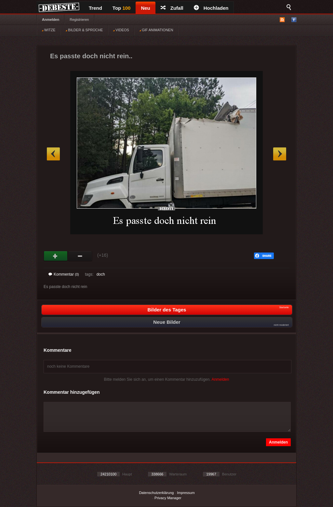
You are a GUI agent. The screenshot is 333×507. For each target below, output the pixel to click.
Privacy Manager (167, 498)
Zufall (172, 8)
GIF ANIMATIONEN (156, 30)
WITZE (48, 30)
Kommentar (63, 274)
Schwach (80, 256)
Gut (56, 256)
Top (122, 8)
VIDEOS (121, 30)
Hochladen (211, 8)
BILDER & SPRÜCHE (84, 30)
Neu (145, 8)
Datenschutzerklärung (156, 493)
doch (101, 274)
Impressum (185, 493)
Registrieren (79, 19)
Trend (95, 8)
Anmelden (50, 19)
